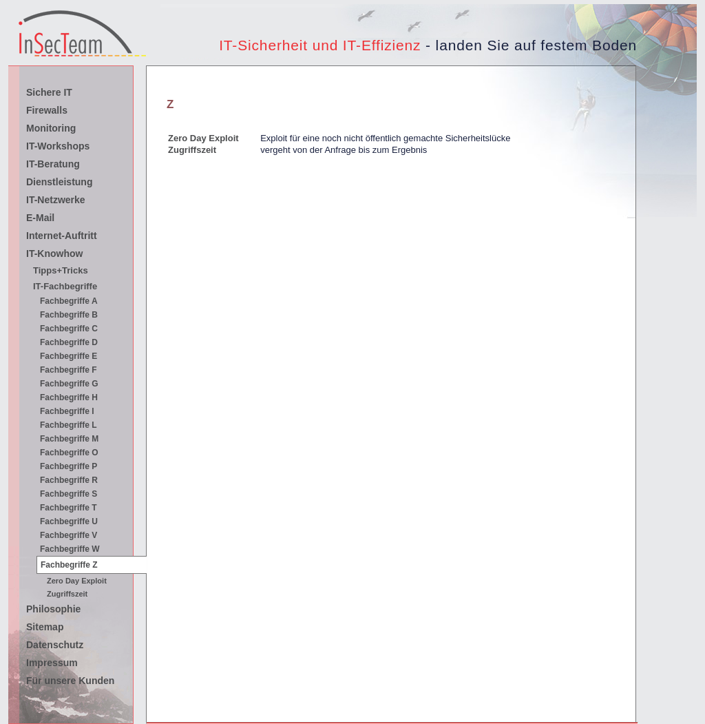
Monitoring (51, 128)
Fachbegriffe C (69, 328)
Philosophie (53, 608)
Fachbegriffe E (68, 356)
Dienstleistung (59, 181)
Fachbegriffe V (68, 535)
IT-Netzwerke (55, 199)
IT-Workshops (58, 146)
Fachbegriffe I (67, 411)
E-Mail (40, 217)
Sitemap (44, 626)
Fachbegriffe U (69, 521)
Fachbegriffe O (69, 452)
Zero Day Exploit (203, 138)
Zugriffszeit (192, 150)
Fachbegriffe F (68, 370)
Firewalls (46, 110)
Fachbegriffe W (70, 549)
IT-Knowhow (54, 253)
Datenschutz (54, 644)
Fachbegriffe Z (69, 565)
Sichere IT (49, 92)
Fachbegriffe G (69, 384)
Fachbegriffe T (68, 508)
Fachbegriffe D (69, 342)
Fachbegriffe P (68, 466)
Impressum (52, 662)
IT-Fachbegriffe (65, 286)
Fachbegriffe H (69, 397)
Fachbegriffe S (68, 494)
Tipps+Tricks (60, 270)
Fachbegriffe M (69, 439)
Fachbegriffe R (69, 480)
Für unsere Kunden (70, 680)
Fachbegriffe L (68, 425)
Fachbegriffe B (69, 315)
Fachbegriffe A (69, 301)
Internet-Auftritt (61, 235)
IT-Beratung (53, 163)
